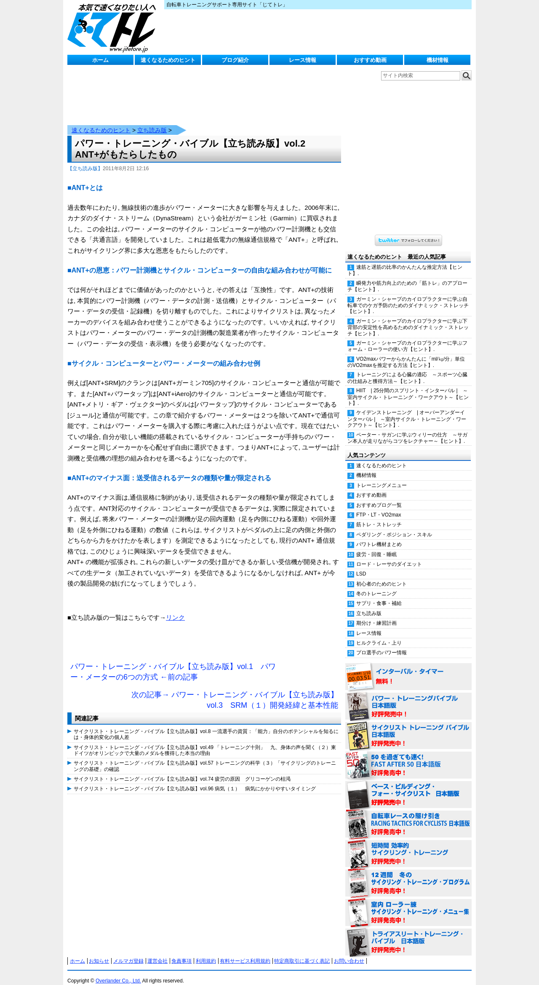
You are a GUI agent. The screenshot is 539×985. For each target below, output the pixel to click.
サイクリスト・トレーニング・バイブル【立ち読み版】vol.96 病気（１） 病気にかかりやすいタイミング (195, 780)
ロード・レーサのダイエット (389, 556)
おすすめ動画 (370, 60)
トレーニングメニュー (381, 477)
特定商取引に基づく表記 (302, 953)
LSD (361, 565)
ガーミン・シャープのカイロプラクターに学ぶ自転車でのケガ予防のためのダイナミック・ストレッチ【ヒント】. (408, 297)
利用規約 (206, 953)
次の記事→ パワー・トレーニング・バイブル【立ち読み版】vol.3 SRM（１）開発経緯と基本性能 (234, 691)
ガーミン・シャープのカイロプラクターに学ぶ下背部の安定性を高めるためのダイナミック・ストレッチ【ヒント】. (408, 319)
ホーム (100, 60)
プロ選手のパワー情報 (381, 644)
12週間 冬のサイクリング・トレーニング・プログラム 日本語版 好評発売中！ (408, 875)
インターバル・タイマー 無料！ (408, 668)
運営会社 (157, 953)
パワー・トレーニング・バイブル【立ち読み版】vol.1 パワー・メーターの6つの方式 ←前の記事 (173, 663)
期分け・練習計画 (376, 615)
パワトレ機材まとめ (379, 536)
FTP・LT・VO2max (378, 506)
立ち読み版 (152, 121)
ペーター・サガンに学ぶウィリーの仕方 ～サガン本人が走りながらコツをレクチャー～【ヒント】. (407, 429)
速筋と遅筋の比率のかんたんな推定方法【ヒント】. (404, 262)
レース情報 (302, 60)
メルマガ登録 (128, 953)
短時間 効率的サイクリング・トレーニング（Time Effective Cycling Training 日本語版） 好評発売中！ (408, 845)
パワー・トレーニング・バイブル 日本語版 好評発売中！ (408, 698)
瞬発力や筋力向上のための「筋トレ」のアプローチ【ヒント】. (407, 278)
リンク (175, 609)
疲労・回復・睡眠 (376, 546)
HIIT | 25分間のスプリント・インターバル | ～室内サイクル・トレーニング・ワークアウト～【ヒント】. (408, 388)
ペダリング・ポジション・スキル (394, 526)
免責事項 (181, 953)
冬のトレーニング (376, 585)
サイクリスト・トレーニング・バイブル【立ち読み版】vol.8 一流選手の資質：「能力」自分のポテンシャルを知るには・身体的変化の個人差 (206, 726)
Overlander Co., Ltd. (118, 972)
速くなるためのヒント (168, 60)
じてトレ (113, 27)
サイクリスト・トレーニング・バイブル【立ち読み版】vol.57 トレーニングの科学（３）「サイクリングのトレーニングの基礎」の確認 (205, 757)
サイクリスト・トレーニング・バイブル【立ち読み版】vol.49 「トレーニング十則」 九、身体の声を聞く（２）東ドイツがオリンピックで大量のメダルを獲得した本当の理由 (205, 742)
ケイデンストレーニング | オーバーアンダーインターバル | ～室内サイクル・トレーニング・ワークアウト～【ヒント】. (406, 410)
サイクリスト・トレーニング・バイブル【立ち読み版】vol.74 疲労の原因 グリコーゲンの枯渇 (182, 771)
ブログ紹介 (235, 60)
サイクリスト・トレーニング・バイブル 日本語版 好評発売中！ (408, 727)
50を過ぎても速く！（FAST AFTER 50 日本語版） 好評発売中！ (408, 757)
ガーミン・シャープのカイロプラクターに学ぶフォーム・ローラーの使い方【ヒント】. (407, 338)
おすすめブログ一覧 (379, 497)
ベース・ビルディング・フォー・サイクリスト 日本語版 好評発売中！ (408, 786)
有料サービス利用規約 (245, 953)
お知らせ (99, 953)
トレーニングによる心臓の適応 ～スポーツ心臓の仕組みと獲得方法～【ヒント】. (407, 369)
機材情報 (437, 60)
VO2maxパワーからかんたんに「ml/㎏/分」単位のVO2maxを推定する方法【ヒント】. (406, 354)
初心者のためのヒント (381, 575)
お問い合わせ (349, 953)
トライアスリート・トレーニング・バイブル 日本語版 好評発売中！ (408, 934)
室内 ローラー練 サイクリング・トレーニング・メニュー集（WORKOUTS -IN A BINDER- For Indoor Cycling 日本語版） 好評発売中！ (408, 904)
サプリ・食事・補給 (379, 595)
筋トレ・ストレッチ (379, 516)
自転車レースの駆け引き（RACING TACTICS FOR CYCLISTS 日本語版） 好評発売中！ (408, 816)
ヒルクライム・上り (379, 634)
